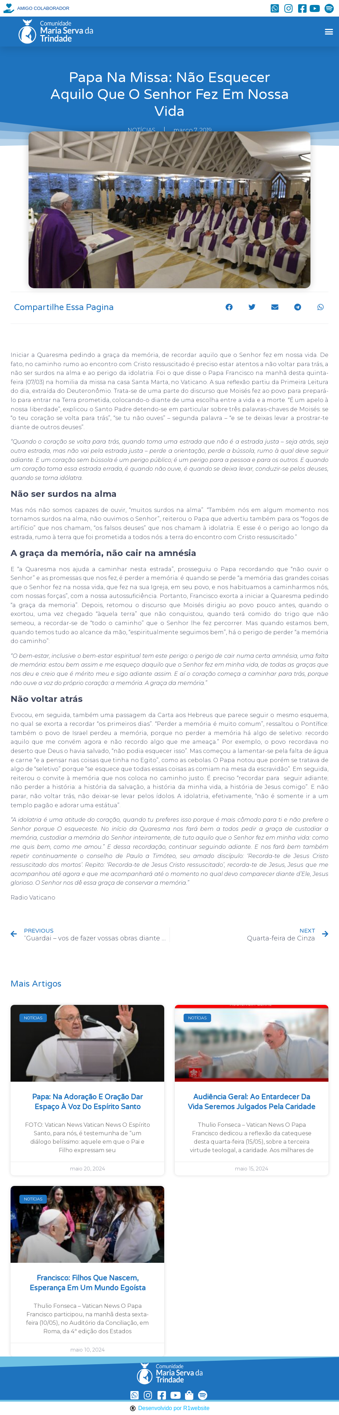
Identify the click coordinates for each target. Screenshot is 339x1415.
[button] (328, 31)
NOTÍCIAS (141, 130)
